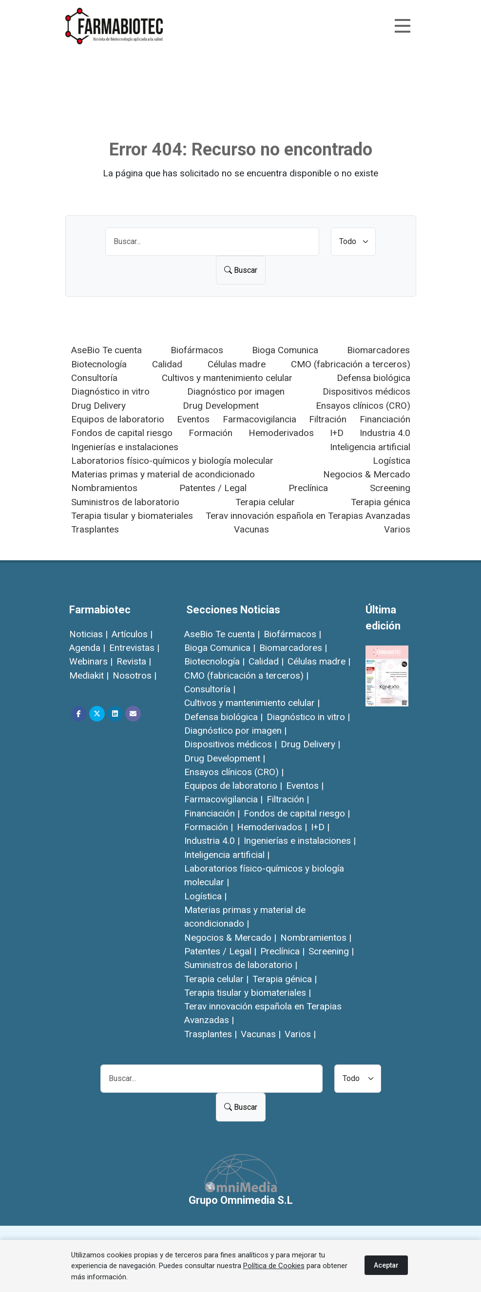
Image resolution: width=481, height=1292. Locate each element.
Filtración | (288, 799)
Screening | (331, 951)
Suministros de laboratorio (125, 502)
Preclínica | (282, 951)
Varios (397, 529)
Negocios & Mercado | (230, 937)
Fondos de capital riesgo (122, 432)
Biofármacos (197, 350)
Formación (210, 432)
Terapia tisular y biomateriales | (247, 992)
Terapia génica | (284, 979)
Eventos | (305, 785)
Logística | (205, 896)
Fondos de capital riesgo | (297, 813)
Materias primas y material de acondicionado (163, 474)
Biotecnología (99, 364)
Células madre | (319, 661)
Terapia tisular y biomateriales (132, 515)
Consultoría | (209, 689)
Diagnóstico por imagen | (235, 730)
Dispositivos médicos (366, 391)
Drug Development (221, 405)
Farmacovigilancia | (223, 799)
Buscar (240, 270)
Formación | (208, 827)
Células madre (237, 364)
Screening (390, 488)
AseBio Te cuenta (106, 350)
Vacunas (251, 529)
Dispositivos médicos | (230, 744)
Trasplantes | (210, 1034)
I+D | (320, 827)
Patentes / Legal (213, 488)
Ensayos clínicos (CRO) (363, 405)
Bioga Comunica (285, 350)
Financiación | (212, 813)
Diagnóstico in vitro (110, 391)
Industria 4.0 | (212, 840)
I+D (337, 432)
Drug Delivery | (310, 744)
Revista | (133, 661)
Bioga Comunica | (219, 647)
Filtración (327, 419)
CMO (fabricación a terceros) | (246, 675)
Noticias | (88, 634)
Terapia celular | (216, 979)
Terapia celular (265, 502)
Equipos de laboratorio (117, 419)
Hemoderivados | (272, 827)
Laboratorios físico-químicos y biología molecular (172, 460)
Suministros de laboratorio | (240, 964)
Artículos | (132, 634)
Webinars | (91, 661)
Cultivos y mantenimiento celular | (252, 702)
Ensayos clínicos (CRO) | (234, 772)
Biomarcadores (378, 350)
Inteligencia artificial (370, 447)
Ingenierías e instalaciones (124, 447)
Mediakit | (89, 675)
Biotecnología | (214, 661)
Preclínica (308, 488)
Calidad (167, 364)
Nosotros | (134, 675)
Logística (391, 460)
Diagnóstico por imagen (236, 391)
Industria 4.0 (385, 432)
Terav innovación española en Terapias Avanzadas (308, 515)
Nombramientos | (315, 937)
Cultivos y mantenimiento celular (227, 377)
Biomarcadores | (293, 647)
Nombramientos (104, 488)
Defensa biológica (373, 377)
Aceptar (386, 1265)
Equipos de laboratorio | (233, 785)
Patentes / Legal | (220, 951)
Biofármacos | (292, 634)
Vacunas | (261, 1034)
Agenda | (87, 647)
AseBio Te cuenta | (222, 634)
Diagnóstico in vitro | (308, 716)
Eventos (193, 419)
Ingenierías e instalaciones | (300, 840)
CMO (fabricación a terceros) (350, 364)
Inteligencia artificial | (226, 854)
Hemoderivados (281, 432)
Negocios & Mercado (366, 474)
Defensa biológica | (223, 716)
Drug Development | (224, 758)
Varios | (300, 1034)
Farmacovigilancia (259, 419)
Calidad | (266, 661)
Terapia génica (380, 502)
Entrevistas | (134, 647)
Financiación (385, 419)
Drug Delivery (98, 405)
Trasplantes (95, 529)
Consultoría (94, 377)
